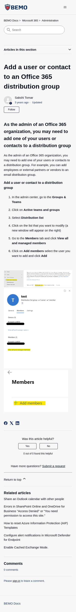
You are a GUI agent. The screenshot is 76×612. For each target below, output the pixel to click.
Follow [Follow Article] (11, 109)
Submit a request (53, 466)
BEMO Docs (11, 20)
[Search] (34, 30)
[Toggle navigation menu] (65, 7)
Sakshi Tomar (24, 97)
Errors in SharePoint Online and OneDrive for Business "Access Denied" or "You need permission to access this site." (34, 511)
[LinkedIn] (17, 423)
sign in (16, 580)
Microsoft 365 (30, 20)
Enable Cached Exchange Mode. (26, 547)
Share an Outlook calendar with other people (34, 499)
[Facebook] (5, 423)
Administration (50, 20)
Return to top (15, 479)
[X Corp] (11, 423)
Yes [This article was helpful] (28, 446)
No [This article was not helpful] (48, 446)
